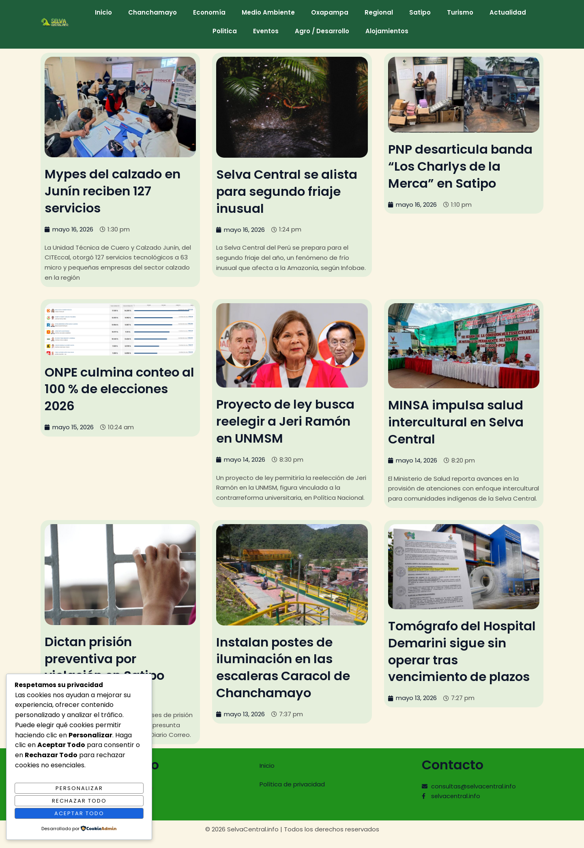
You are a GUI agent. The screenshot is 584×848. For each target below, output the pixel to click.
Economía (209, 12)
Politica (225, 31)
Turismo (460, 12)
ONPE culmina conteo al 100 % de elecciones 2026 (118, 388)
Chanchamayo (152, 12)
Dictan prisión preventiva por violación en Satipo (108, 657)
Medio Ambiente (268, 12)
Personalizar (79, 788)
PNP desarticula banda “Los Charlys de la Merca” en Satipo (463, 166)
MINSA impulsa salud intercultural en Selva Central (459, 421)
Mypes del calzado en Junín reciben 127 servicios (116, 190)
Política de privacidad (292, 783)
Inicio (103, 12)
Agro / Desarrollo (322, 31)
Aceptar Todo (79, 813)
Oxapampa (329, 12)
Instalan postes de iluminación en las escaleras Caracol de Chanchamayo (286, 666)
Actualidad (508, 12)
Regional (379, 12)
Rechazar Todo (79, 800)
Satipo (420, 12)
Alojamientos (386, 31)
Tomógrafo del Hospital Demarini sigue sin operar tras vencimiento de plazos (463, 650)
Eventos (266, 31)
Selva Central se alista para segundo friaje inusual (290, 191)
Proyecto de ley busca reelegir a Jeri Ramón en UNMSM (289, 420)
